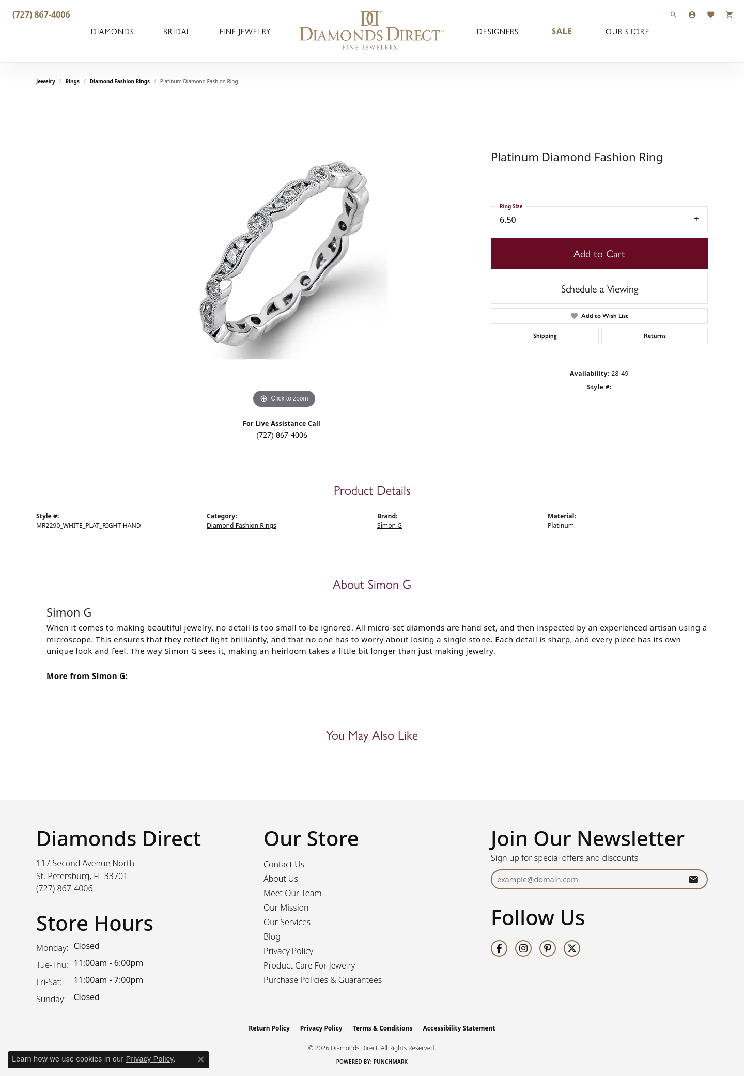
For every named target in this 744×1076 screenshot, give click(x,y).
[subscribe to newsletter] (693, 879)
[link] (40, 14)
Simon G (389, 525)
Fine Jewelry (245, 31)
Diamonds (112, 31)
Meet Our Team (293, 893)
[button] (674, 14)
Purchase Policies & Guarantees (323, 980)
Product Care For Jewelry (309, 965)
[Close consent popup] (201, 1059)
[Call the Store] (64, 888)
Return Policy (269, 1028)
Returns (655, 336)
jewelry (45, 81)
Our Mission (286, 907)
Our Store (627, 31)
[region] (284, 256)
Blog (272, 936)
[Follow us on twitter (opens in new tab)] (572, 948)
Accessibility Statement (459, 1028)
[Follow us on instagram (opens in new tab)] (523, 948)
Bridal (177, 31)
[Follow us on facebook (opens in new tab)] (499, 948)
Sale (562, 31)
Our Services (287, 922)
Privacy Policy (288, 951)
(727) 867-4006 (281, 434)
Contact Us (284, 864)
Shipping (545, 336)
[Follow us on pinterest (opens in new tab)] (547, 948)
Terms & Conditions (383, 1028)
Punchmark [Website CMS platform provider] (391, 1061)
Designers (498, 31)
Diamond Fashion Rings (120, 81)
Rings (73, 81)
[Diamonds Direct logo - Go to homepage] (372, 31)
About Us (281, 878)
